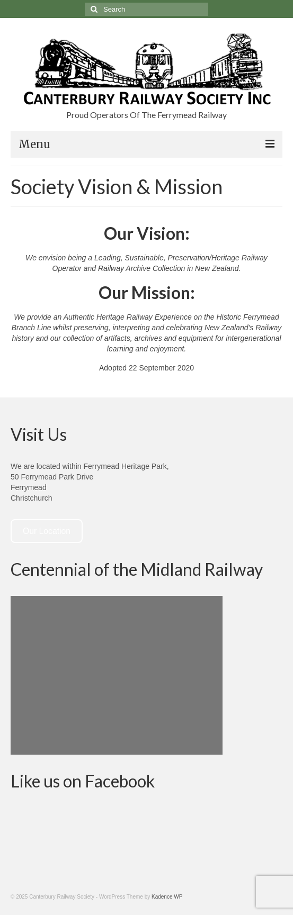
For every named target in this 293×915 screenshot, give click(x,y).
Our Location (46, 531)
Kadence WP (167, 897)
